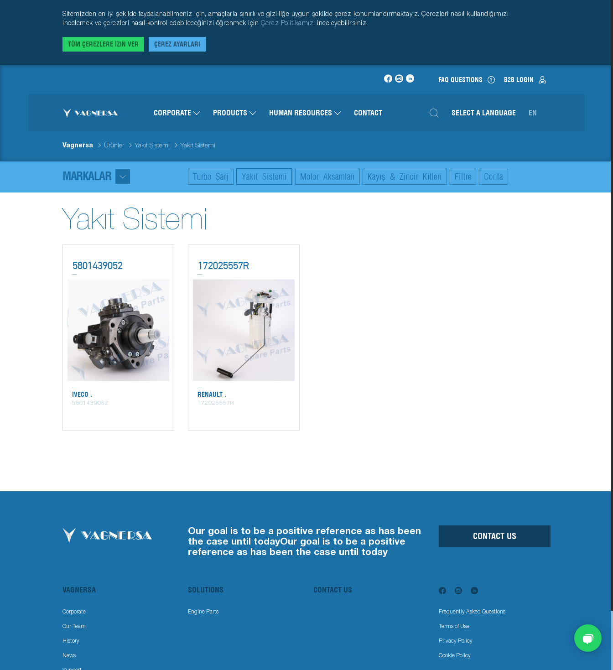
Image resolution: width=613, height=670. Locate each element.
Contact (368, 112)
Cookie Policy (455, 655)
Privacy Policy (456, 640)
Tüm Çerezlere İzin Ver (103, 44)
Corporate (74, 611)
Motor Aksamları (327, 176)
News (69, 655)
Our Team (74, 626)
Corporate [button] (177, 112)
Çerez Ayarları (177, 44)
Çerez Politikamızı (289, 22)
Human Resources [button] (305, 112)
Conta (493, 176)
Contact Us (494, 536)
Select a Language (484, 112)
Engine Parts (203, 611)
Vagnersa (77, 145)
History (70, 640)
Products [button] (234, 112)
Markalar (96, 176)
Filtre (463, 176)
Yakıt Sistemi (152, 145)
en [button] (533, 112)
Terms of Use (454, 626)
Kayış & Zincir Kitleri (405, 176)
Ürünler (114, 145)
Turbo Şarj (211, 176)
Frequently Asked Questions (472, 611)
